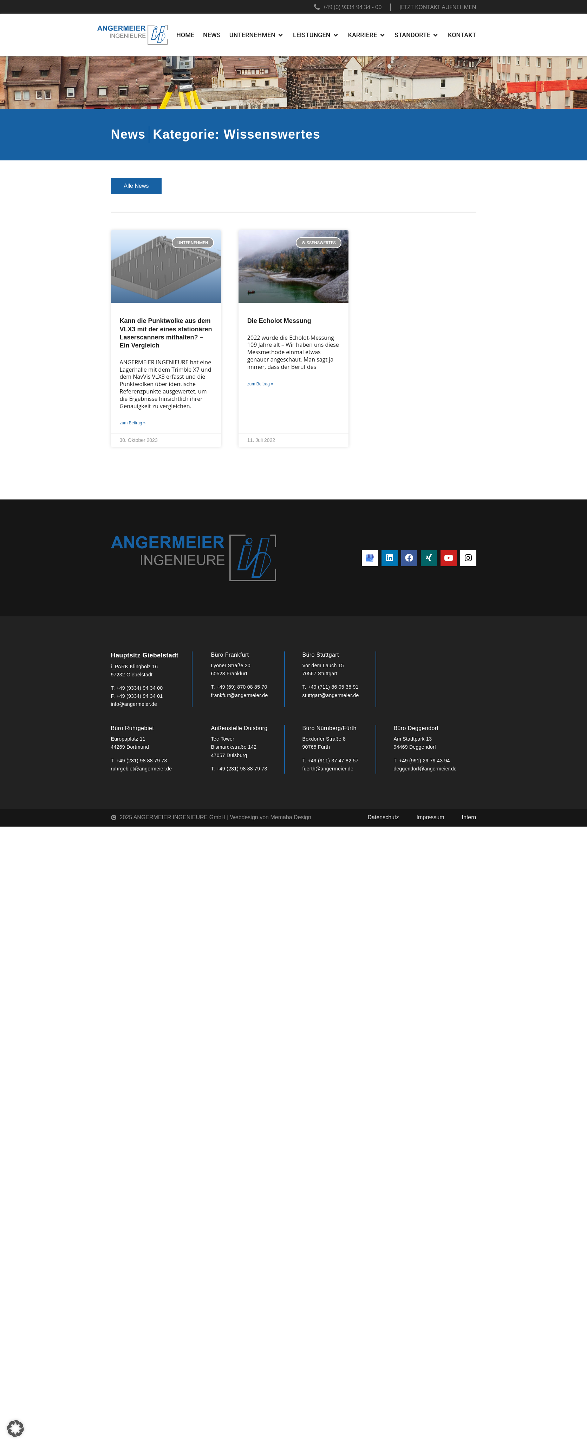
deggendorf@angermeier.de (425, 768)
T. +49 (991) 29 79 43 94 (422, 760)
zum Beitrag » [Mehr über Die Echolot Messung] (260, 384)
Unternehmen (192, 186)
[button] (15, 1428)
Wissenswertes (444, 186)
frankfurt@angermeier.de (239, 695)
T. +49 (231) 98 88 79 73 (139, 760)
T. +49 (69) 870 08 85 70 (239, 687)
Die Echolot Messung (279, 320)
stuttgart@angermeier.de (330, 695)
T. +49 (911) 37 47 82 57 (330, 760)
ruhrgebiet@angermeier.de (141, 768)
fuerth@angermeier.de (328, 768)
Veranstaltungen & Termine (314, 186)
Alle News (136, 186)
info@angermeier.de (134, 704)
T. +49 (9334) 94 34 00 (137, 688)
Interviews (386, 186)
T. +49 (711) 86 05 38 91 (330, 687)
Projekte (245, 186)
